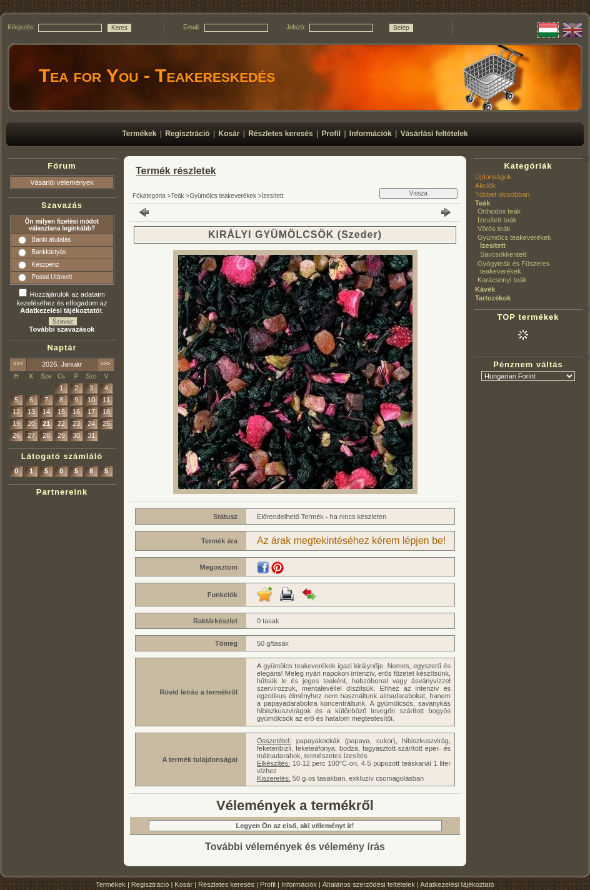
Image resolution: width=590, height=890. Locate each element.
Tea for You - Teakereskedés (157, 75)
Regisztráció (150, 884)
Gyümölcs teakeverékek (222, 195)
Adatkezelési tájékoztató (457, 884)
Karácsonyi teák (502, 280)
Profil (268, 884)
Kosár (183, 884)
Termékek (111, 884)
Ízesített (273, 195)
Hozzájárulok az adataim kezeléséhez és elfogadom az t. (62, 302)
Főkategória (149, 195)
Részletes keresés (226, 884)
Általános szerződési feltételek (368, 884)
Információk (299, 884)
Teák (177, 195)
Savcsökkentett (503, 254)
